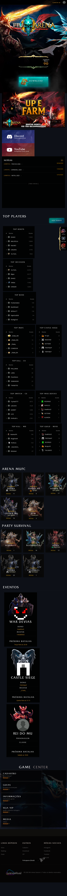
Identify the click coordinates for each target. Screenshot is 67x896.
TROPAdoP (48, 334)
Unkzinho (14, 236)
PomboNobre (15, 289)
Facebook (47, 815)
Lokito (13, 359)
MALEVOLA (14, 228)
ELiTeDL (13, 240)
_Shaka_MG (14, 327)
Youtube (46, 818)
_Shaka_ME (15, 322)
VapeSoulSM (15, 302)
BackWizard (14, 294)
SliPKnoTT (14, 298)
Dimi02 (13, 224)
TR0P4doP (48, 338)
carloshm (14, 392)
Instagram (47, 812)
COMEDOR (14, 335)
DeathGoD (47, 396)
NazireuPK (13, 421)
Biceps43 (48, 433)
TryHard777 (14, 388)
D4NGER (13, 273)
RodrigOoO (14, 306)
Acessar (5, 765)
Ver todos (57, 207)
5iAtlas (13, 269)
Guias (3, 818)
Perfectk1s (14, 405)
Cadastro (25, 812)
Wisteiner (14, 438)
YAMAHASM (15, 368)
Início (2, 812)
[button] (59, 121)
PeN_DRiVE (14, 355)
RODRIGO (47, 388)
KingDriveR (14, 425)
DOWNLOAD (38, 82)
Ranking (3, 815)
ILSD (12, 401)
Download (25, 815)
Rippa (12, 261)
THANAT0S (14, 372)
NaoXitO (13, 232)
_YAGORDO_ (15, 434)
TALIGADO (48, 437)
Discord (46, 821)
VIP (23, 818)
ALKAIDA (47, 404)
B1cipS (47, 322)
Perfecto (13, 429)
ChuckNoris (14, 364)
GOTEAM (48, 330)
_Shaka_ (13, 331)
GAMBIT (13, 396)
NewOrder (48, 326)
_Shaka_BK (14, 339)
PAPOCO (47, 392)
